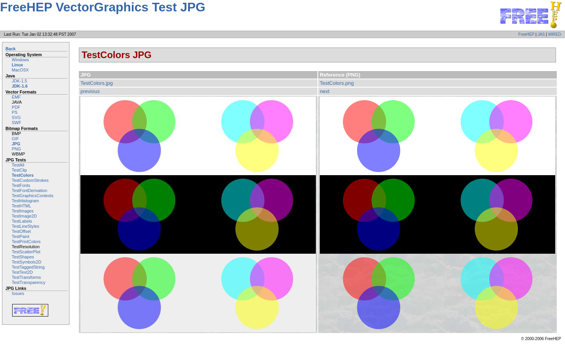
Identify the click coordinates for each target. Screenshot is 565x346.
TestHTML (21, 205)
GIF (15, 138)
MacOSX (20, 70)
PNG (16, 148)
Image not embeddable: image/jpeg (198, 214)
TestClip (19, 170)
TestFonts (21, 185)
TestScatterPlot (26, 251)
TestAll (18, 165)
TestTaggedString (28, 267)
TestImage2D (24, 216)
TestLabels (22, 221)
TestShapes (23, 256)
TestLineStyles (25, 226)
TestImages (22, 211)
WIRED (554, 34)
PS (14, 112)
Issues (18, 293)
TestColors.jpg (96, 83)
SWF (16, 122)
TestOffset (21, 231)
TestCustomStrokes (30, 180)
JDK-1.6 (19, 86)
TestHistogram (25, 200)
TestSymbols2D (26, 262)
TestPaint (20, 236)
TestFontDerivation (29, 190)
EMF (16, 97)
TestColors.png (337, 83)
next (325, 91)
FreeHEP (526, 34)
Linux (17, 64)
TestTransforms (26, 277)
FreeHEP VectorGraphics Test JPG (102, 7)
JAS (541, 34)
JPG (16, 143)
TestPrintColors (26, 241)
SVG (16, 117)
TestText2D (22, 272)
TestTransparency (29, 282)
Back (10, 48)
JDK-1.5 (19, 81)
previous (90, 91)
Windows (20, 59)
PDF (16, 107)
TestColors (23, 175)
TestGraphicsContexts (32, 195)
